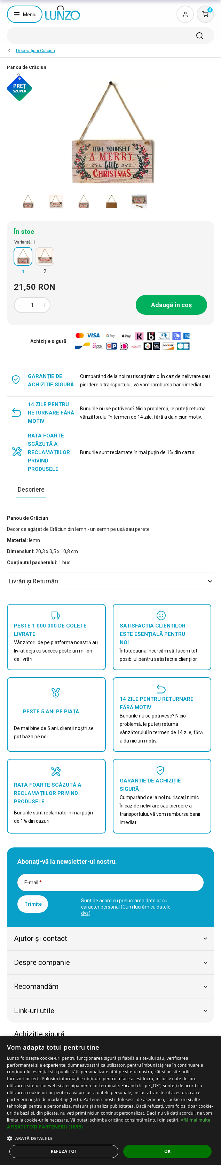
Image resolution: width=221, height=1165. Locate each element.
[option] (28, 201)
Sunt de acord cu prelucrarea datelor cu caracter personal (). (126, 907)
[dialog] (110, 1100)
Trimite (33, 904)
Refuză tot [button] (64, 1151)
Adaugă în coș (171, 305)
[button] (110, 1127)
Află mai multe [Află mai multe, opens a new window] (195, 1120)
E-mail (33, 882)
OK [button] (167, 1151)
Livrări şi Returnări (110, 581)
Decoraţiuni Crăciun (35, 50)
